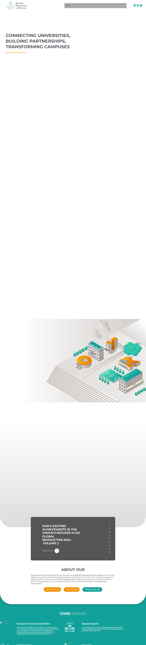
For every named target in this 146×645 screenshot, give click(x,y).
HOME (64, 6)
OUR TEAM (108, 6)
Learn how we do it (16, 52)
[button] (76, 5)
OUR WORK (76, 6)
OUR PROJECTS (92, 6)
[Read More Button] (50, 550)
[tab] (109, 525)
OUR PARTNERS (122, 6)
